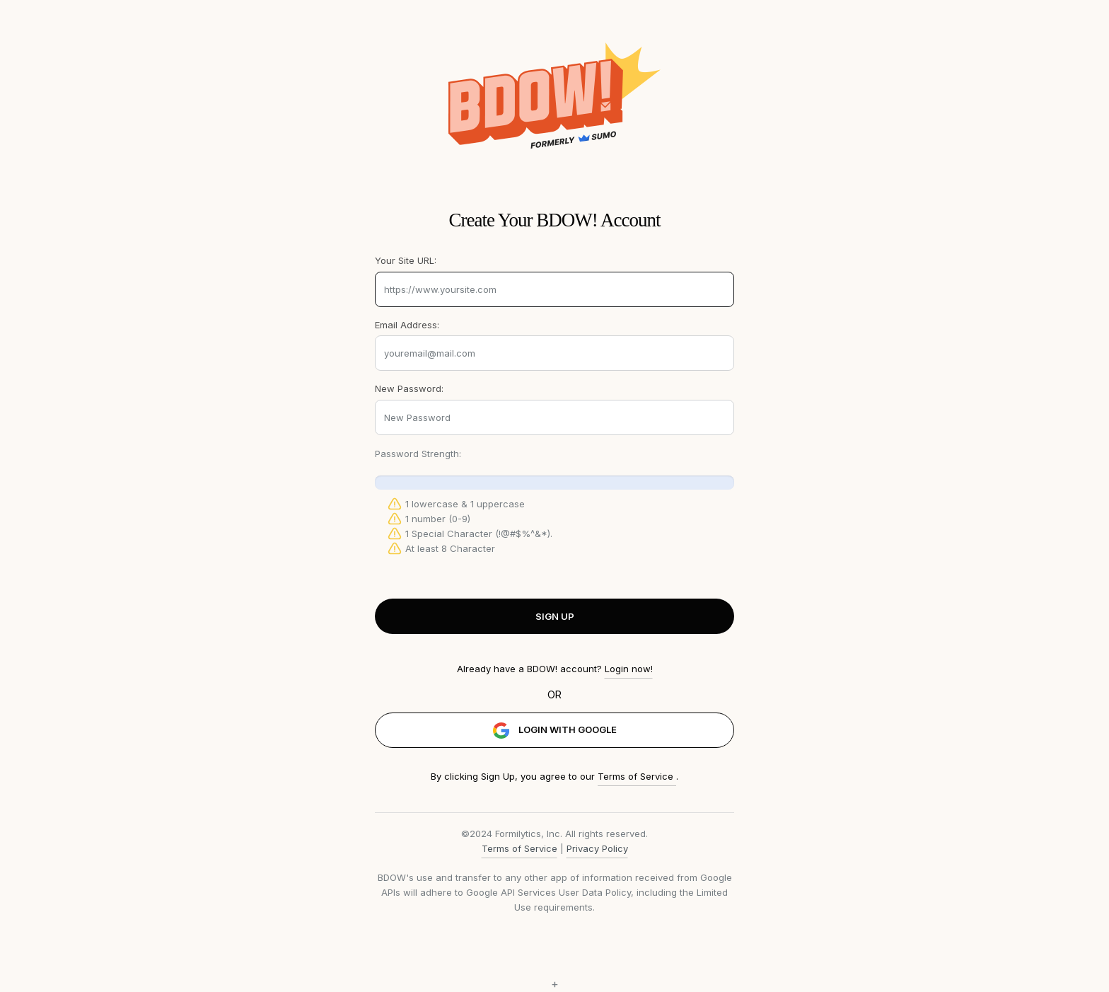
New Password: (409, 388)
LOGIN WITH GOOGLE (555, 730)
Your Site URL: (405, 260)
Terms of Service (637, 776)
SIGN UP (554, 616)
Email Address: (407, 324)
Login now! (629, 668)
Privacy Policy (597, 848)
